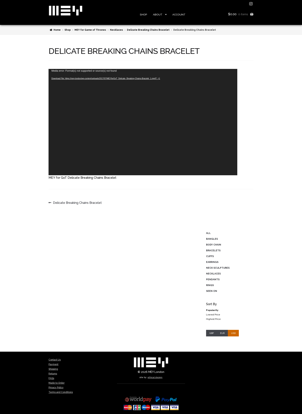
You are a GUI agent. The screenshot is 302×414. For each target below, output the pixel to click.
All (208, 233)
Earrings (212, 262)
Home (57, 30)
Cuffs (210, 256)
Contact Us (55, 359)
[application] (143, 122)
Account (178, 14)
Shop (143, 14)
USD (233, 333)
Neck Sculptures (218, 268)
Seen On (211, 291)
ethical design (155, 377)
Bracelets (213, 250)
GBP (211, 333)
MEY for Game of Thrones (90, 30)
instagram (251, 4)
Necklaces (116, 30)
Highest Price (213, 319)
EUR (222, 333)
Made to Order (57, 383)
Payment (53, 364)
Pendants (213, 279)
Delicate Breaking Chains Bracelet (148, 30)
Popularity (212, 310)
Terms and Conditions (61, 392)
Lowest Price (213, 314)
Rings (210, 285)
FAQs (51, 378)
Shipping (53, 369)
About (157, 14)
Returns (53, 373)
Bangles (212, 239)
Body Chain (213, 244)
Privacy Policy (56, 387)
